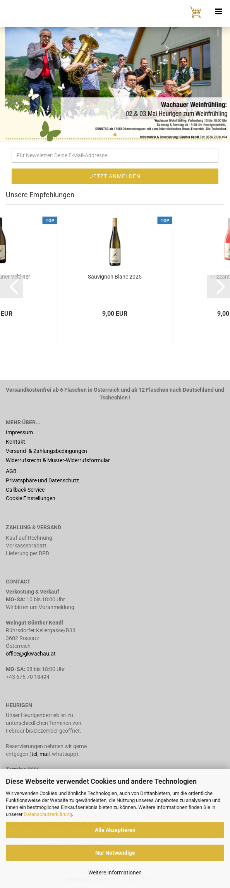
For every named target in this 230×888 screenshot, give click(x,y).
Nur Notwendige (115, 853)
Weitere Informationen (115, 872)
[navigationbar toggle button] (218, 11)
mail (44, 754)
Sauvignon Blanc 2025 (115, 277)
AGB (11, 471)
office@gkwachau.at (31, 654)
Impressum (19, 432)
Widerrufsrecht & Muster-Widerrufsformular (58, 460)
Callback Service (25, 490)
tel (34, 754)
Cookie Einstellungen (30, 498)
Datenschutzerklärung (48, 814)
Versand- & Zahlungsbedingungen (46, 451)
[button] (11, 286)
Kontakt (15, 442)
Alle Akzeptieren (115, 830)
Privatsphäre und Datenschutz (42, 480)
